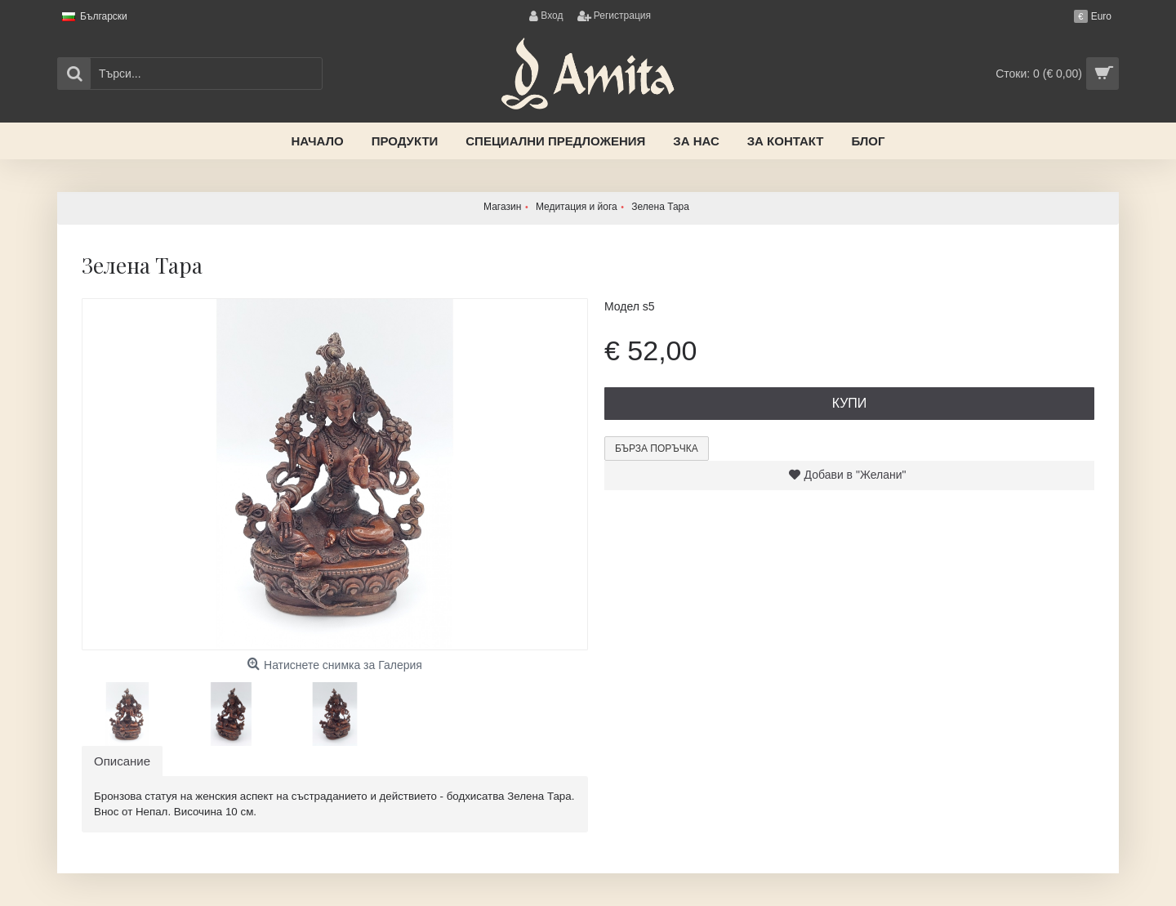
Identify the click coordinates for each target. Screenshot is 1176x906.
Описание (122, 761)
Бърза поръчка (656, 448)
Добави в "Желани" (855, 474)
